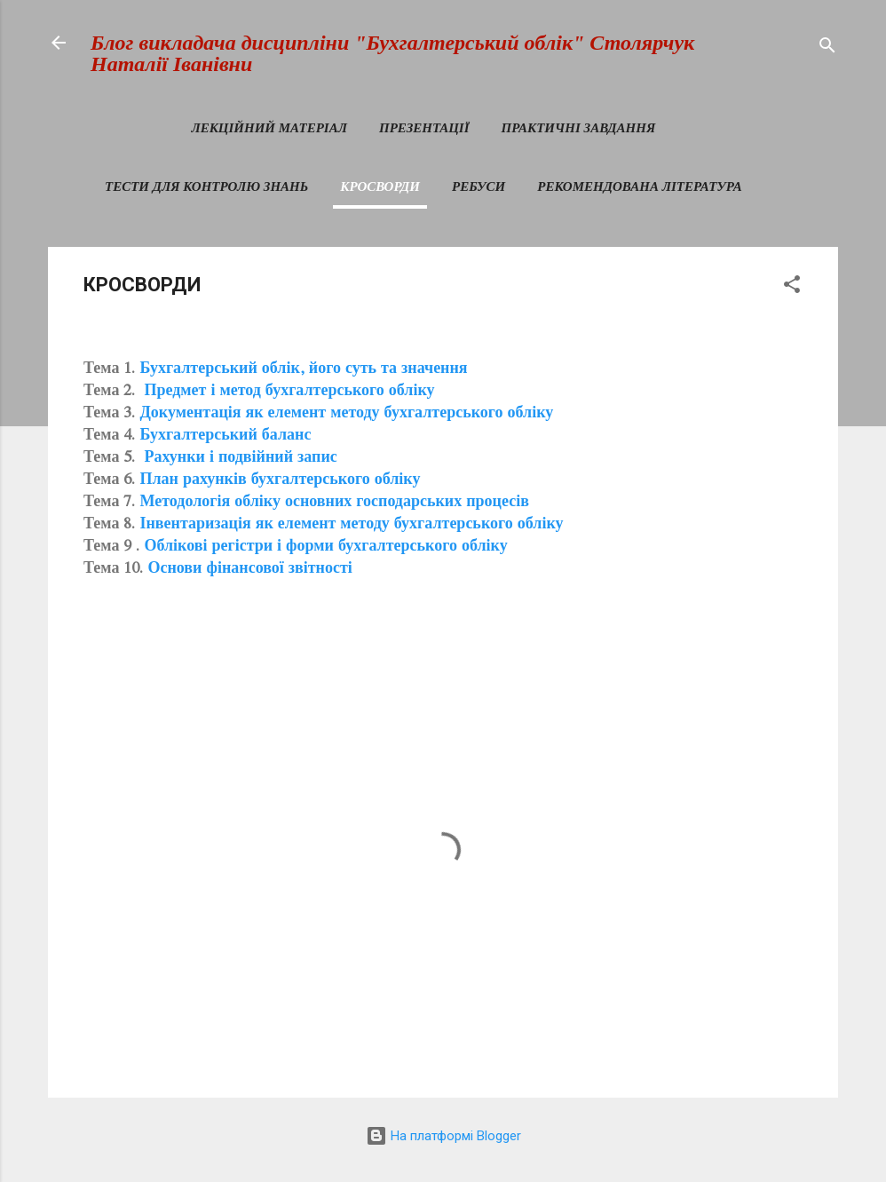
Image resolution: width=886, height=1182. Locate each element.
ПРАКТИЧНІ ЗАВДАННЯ (579, 128)
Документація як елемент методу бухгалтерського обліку (346, 415)
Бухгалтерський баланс (225, 437)
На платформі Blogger (443, 1136)
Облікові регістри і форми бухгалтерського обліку (325, 548)
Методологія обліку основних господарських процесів (333, 504)
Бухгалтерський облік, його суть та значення (303, 370)
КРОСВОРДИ (380, 186)
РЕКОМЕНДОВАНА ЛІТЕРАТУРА (639, 186)
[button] (792, 287)
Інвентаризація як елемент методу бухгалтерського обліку (351, 526)
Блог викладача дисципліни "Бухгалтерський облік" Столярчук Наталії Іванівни (392, 53)
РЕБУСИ (478, 186)
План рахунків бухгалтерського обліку (279, 481)
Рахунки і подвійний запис (240, 459)
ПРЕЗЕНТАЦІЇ (424, 128)
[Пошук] (827, 48)
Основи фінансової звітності (251, 570)
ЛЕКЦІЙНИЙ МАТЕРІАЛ (269, 128)
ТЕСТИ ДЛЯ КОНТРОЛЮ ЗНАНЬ (206, 186)
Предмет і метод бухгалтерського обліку (286, 393)
